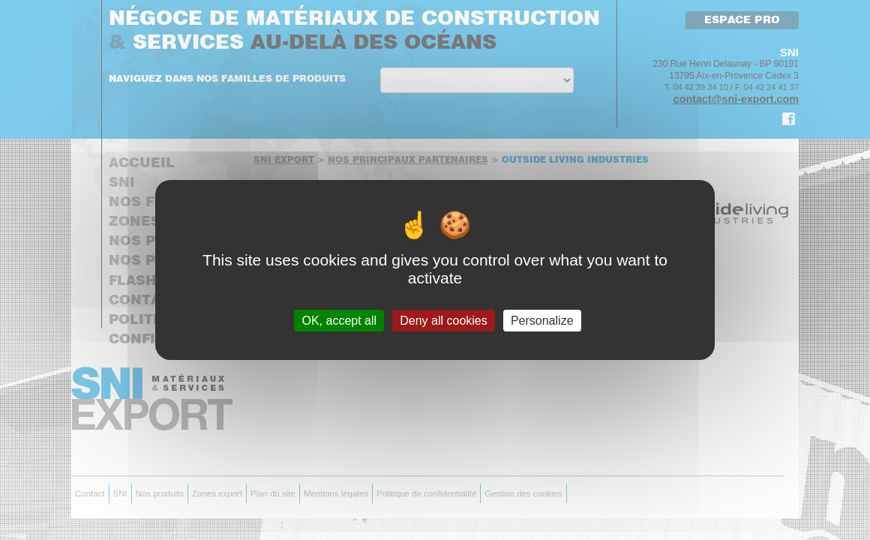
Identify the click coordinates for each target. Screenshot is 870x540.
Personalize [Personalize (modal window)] (542, 320)
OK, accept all (339, 320)
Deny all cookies (444, 320)
